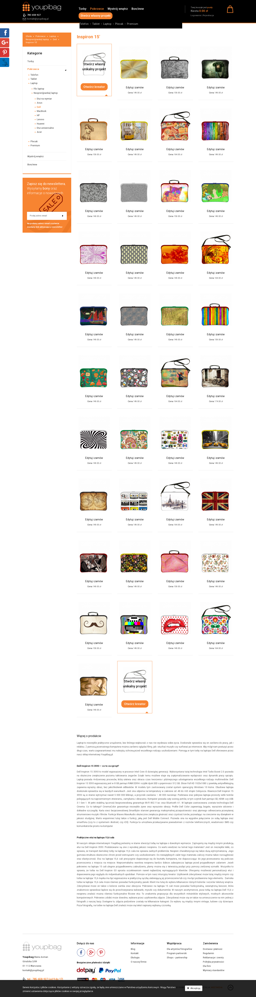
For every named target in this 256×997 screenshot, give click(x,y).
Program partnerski (177, 953)
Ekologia (135, 957)
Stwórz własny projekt (95, 15)
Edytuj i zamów (135, 87)
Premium (132, 23)
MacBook (41, 111)
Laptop (107, 23)
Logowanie (196, 15)
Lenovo (40, 119)
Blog (133, 949)
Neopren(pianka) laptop (37, 39)
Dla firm (207, 966)
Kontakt (135, 953)
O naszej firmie (138, 962)
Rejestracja (208, 15)
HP (38, 115)
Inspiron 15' (31, 42)
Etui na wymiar (44, 98)
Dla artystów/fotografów (179, 949)
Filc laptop (39, 88)
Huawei (40, 123)
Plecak (119, 23)
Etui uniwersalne (45, 128)
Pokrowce (97, 9)
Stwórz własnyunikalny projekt (94, 66)
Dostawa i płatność (212, 949)
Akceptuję (193, 988)
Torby (82, 9)
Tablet (96, 23)
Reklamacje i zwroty (213, 957)
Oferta (29, 36)
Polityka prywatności (213, 962)
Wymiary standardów (213, 970)
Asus (39, 103)
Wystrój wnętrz (117, 9)
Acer (39, 132)
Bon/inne (138, 9)
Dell (55, 39)
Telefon (84, 23)
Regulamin (208, 953)
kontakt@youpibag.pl (38, 19)
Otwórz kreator (94, 87)
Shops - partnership (177, 957)
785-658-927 (34, 15)
